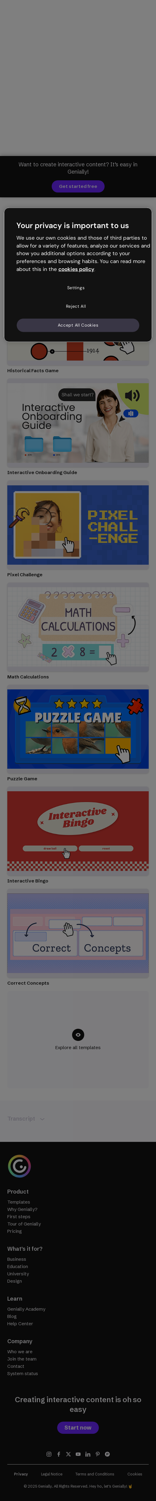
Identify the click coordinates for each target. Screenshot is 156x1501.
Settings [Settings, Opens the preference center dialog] (76, 287)
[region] (78, 275)
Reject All (76, 306)
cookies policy (76, 269)
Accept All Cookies (78, 325)
